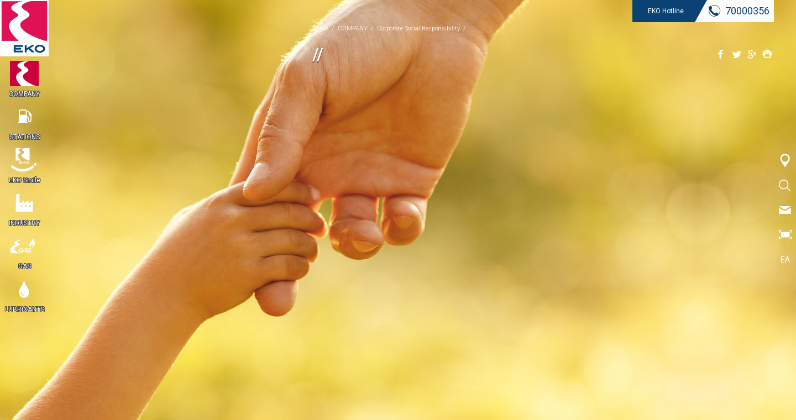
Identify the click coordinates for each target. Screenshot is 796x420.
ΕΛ (785, 259)
